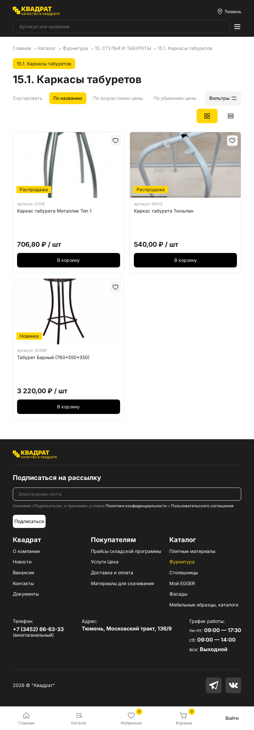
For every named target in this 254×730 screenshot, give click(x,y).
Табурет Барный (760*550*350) (53, 357)
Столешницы (183, 572)
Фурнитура (182, 561)
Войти (232, 718)
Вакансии (23, 572)
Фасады (178, 594)
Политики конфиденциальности (136, 505)
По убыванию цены (175, 98)
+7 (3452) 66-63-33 (38, 629)
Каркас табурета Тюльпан (163, 211)
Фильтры (223, 98)
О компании (26, 551)
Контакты (23, 583)
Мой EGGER (182, 583)
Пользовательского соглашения (202, 505)
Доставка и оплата (112, 572)
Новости (22, 561)
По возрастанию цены (118, 98)
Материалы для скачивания (122, 583)
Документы (26, 594)
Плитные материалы (192, 551)
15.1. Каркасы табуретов (44, 63)
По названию (67, 98)
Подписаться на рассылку (57, 478)
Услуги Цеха (104, 561)
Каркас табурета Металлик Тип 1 (54, 211)
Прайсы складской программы (126, 551)
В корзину (68, 260)
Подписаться (29, 521)
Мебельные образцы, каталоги (203, 604)
